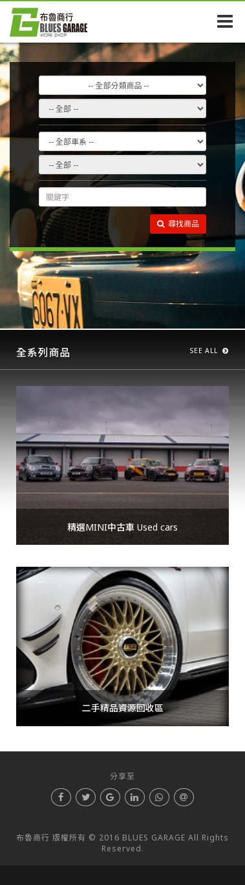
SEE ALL (209, 350)
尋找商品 (178, 223)
